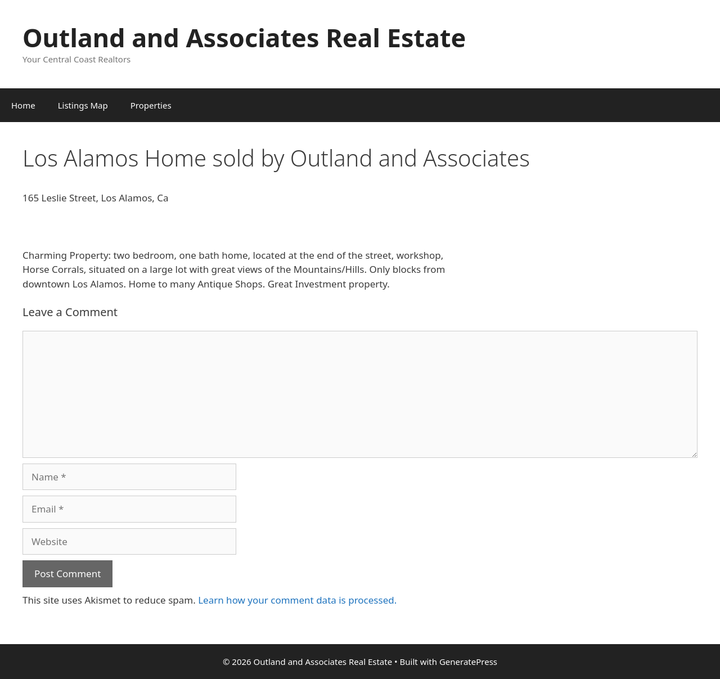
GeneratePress (468, 661)
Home (23, 105)
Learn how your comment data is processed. (297, 599)
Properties (151, 105)
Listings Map (83, 105)
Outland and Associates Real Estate (244, 37)
